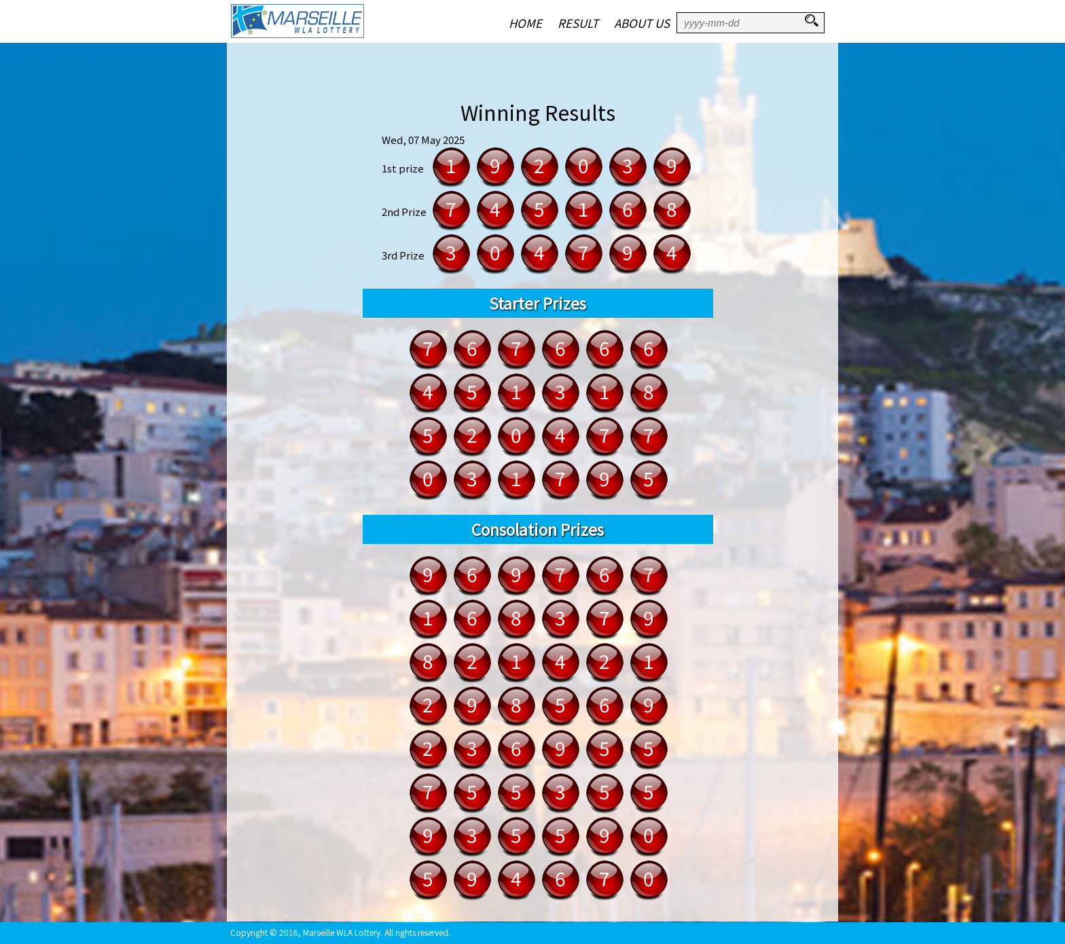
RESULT (578, 22)
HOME (525, 22)
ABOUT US (642, 22)
